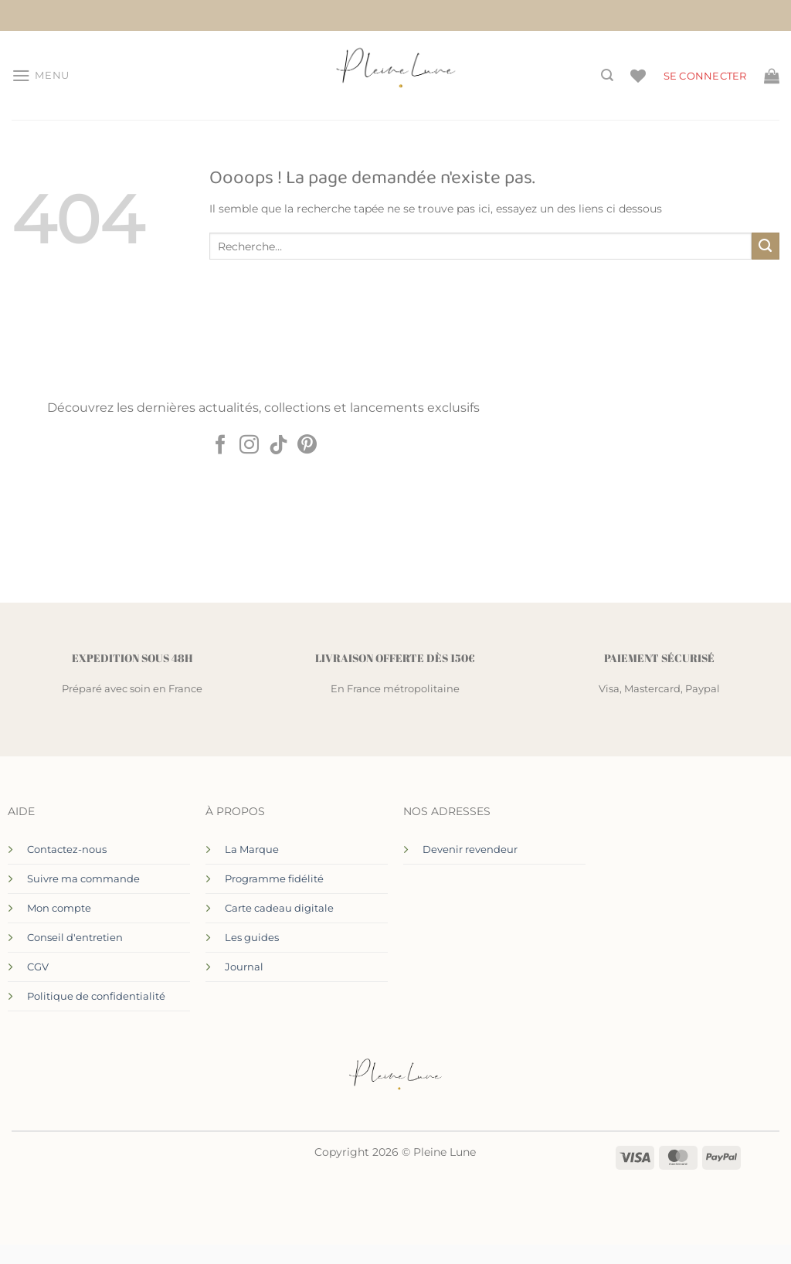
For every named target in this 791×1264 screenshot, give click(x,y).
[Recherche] (607, 75)
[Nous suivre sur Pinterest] (307, 446)
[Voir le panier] (771, 76)
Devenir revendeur (470, 849)
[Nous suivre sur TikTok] (278, 446)
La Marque (252, 849)
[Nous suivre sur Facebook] (219, 446)
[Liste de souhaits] (638, 76)
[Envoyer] (765, 246)
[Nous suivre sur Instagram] (249, 446)
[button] (41, 75)
